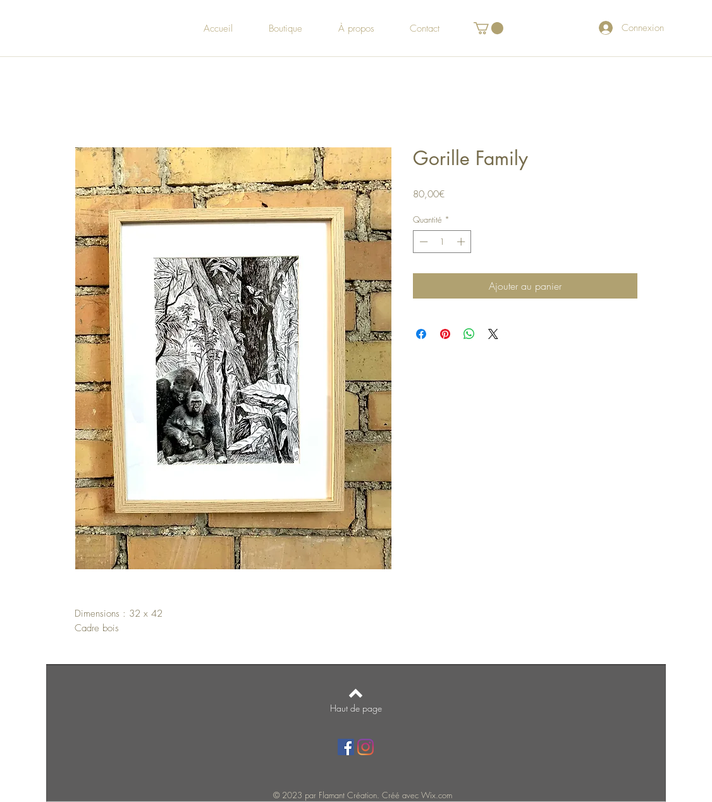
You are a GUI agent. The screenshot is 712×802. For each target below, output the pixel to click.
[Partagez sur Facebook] (421, 334)
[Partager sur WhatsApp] (469, 334)
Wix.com (436, 795)
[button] (488, 28)
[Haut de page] (355, 708)
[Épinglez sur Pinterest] (445, 334)
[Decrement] (422, 241)
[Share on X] (493, 334)
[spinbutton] (442, 241)
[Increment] (462, 241)
